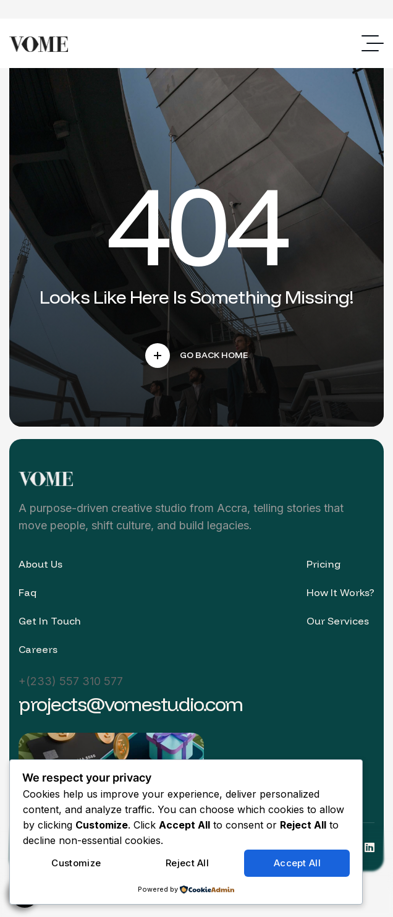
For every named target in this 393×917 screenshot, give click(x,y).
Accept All (297, 863)
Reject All (187, 863)
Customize (76, 863)
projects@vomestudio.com (131, 703)
